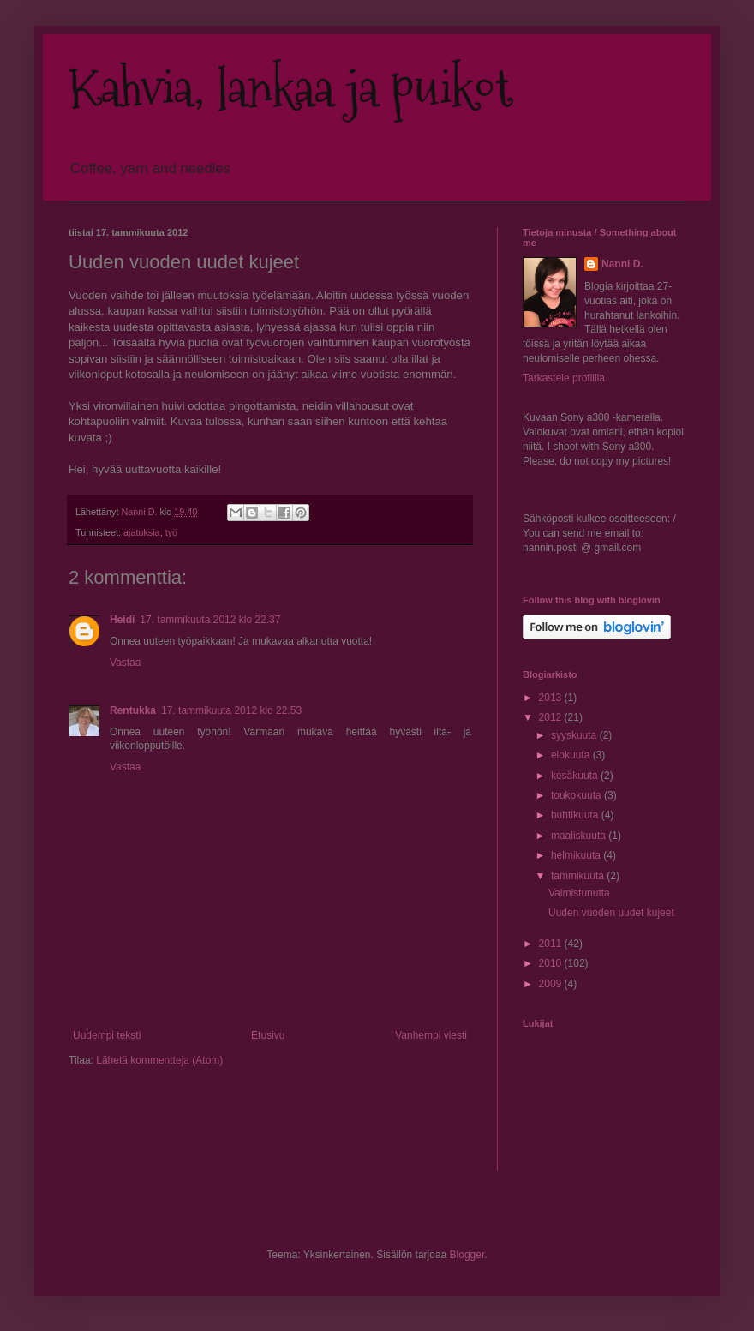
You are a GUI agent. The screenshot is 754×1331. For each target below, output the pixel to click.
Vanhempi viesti (431, 1035)
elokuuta (572, 755)
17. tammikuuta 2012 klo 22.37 (210, 620)
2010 (552, 963)
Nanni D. (622, 264)
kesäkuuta (576, 776)
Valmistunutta (579, 893)
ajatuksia (141, 532)
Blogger (467, 1255)
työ (171, 532)
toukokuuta (577, 795)
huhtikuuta (576, 815)
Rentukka (133, 710)
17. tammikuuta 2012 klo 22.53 (231, 710)
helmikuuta (577, 855)
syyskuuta (575, 735)
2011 (552, 944)
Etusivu (267, 1035)
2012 (552, 717)
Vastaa (125, 662)
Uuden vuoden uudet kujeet (611, 913)
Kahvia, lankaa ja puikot (291, 88)
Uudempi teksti (107, 1035)
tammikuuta (579, 876)
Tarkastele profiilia (564, 378)
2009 (552, 984)
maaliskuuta (579, 836)
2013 (552, 698)
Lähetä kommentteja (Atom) (159, 1060)
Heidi (122, 620)
